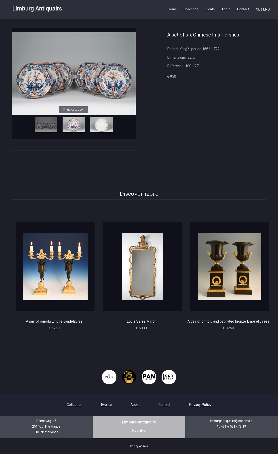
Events (210, 9)
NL (258, 9)
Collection (74, 405)
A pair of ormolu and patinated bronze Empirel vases (228, 321)
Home (172, 9)
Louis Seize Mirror (141, 321)
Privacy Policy (200, 405)
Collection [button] (190, 9)
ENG (266, 9)
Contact (243, 9)
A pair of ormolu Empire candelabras (54, 321)
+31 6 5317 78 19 (233, 426)
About (225, 9)
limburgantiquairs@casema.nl (231, 421)
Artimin (143, 446)
